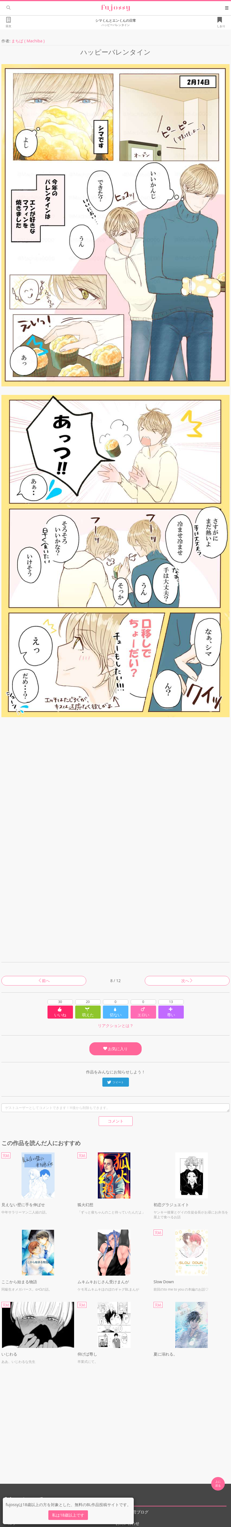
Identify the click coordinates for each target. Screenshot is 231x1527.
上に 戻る (218, 1483)
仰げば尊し (87, 1354)
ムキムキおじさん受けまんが (103, 1281)
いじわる (9, 1354)
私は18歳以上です (68, 1515)
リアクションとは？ (115, 1025)
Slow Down (164, 1281)
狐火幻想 (85, 1204)
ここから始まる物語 (19, 1281)
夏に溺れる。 (165, 1354)
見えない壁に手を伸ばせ (23, 1204)
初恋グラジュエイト (171, 1204)
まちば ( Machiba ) (27, 40)
